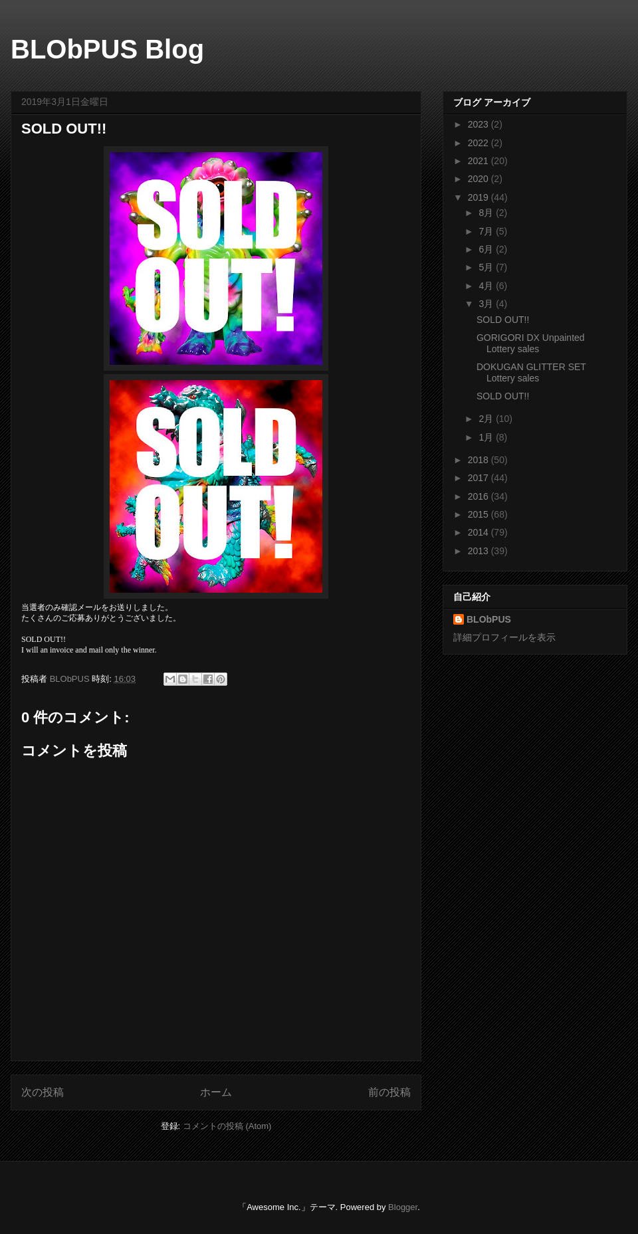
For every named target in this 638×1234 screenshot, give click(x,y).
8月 (487, 212)
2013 (479, 551)
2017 (479, 477)
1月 (487, 437)
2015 (479, 514)
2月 (487, 418)
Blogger (402, 1207)
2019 (479, 197)
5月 (487, 267)
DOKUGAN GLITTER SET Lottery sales (531, 372)
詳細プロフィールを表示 (504, 637)
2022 (479, 143)
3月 (487, 303)
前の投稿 (389, 1092)
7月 (487, 231)
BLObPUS (489, 619)
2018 (479, 460)
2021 (479, 160)
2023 (479, 124)
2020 (479, 178)
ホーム (216, 1092)
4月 (487, 285)
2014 (479, 532)
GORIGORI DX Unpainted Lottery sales (531, 343)
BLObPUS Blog (107, 49)
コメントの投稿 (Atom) (227, 1126)
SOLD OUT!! (503, 319)
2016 (479, 496)
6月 (487, 249)
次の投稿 (42, 1092)
